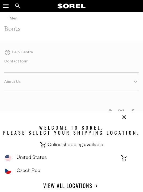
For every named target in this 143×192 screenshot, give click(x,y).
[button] (6, 6)
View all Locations (71, 185)
